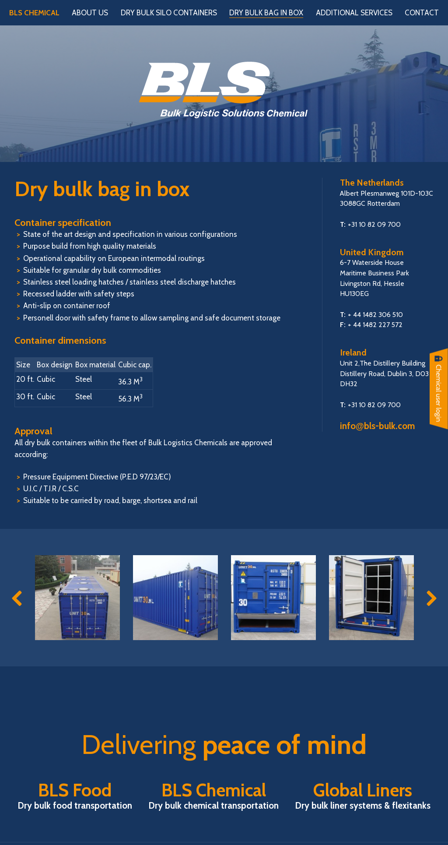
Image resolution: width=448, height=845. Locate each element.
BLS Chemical (34, 13)
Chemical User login (439, 372)
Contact (422, 13)
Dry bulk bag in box (266, 13)
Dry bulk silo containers (169, 13)
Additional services (354, 13)
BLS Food (75, 792)
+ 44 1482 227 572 (375, 324)
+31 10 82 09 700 (374, 224)
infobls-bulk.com (377, 426)
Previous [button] (17, 598)
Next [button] (430, 598)
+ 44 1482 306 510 (375, 314)
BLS (224, 90)
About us (90, 13)
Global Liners (362, 792)
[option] (77, 597)
